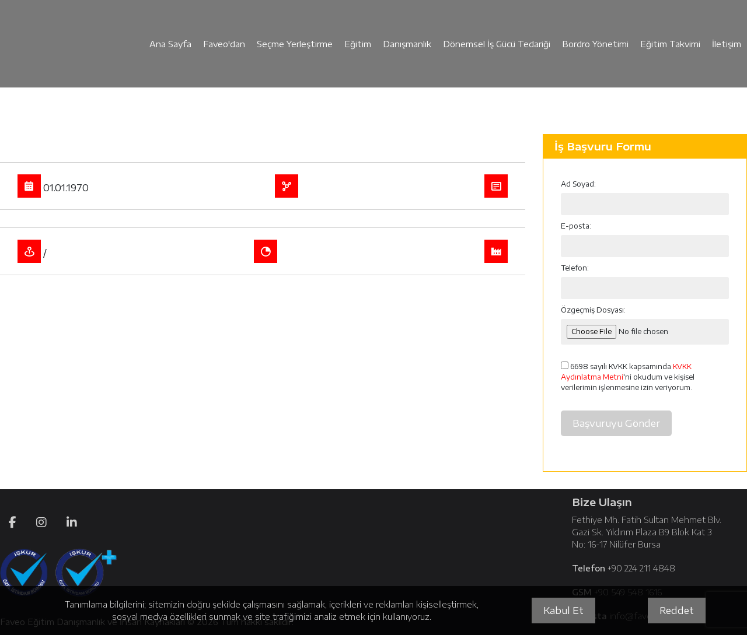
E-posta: (576, 226)
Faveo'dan (224, 44)
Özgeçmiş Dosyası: (593, 310)
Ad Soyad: (578, 184)
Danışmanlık (407, 44)
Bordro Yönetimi (595, 44)
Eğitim (357, 44)
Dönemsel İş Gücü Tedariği (496, 44)
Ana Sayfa (170, 44)
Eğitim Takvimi (670, 44)
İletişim (726, 44)
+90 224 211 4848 (641, 568)
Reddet (676, 610)
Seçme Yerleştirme (295, 44)
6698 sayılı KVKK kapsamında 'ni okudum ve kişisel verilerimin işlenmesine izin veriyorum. (627, 377)
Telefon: (575, 268)
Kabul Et (563, 610)
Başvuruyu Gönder (616, 423)
